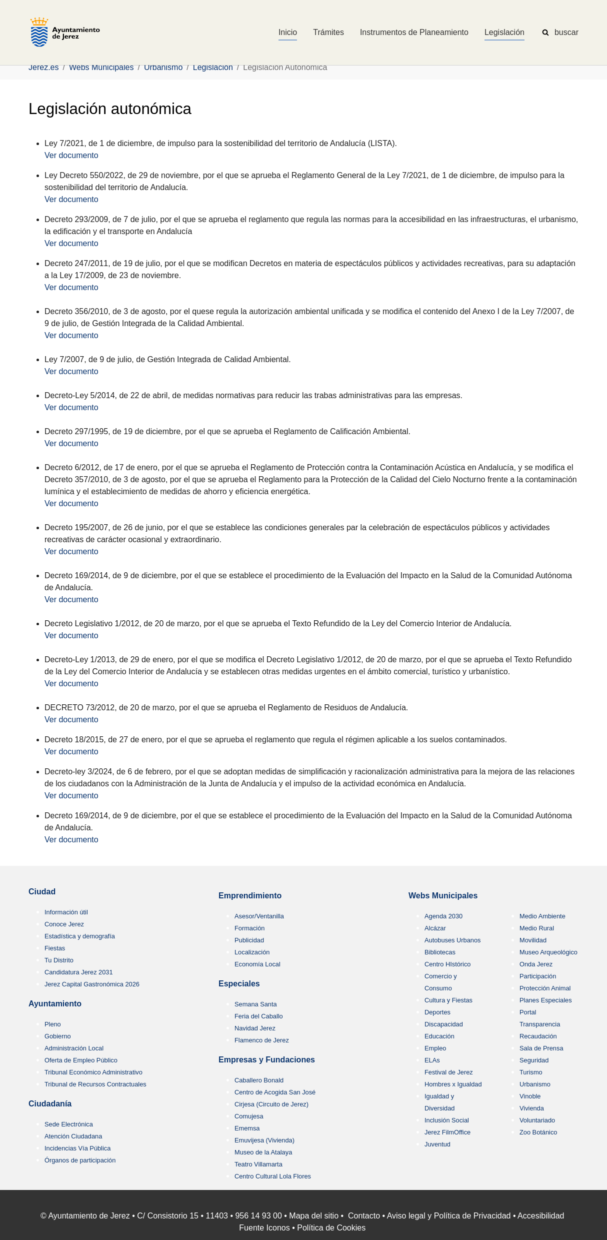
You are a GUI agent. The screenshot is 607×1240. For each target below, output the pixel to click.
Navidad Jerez (255, 1028)
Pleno (52, 1024)
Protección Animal (545, 988)
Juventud (437, 1144)
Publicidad (249, 940)
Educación (439, 1036)
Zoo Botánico (538, 1132)
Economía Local (257, 964)
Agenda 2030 (443, 916)
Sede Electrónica (68, 1124)
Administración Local (74, 1048)
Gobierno (57, 1036)
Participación (538, 976)
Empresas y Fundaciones (266, 1059)
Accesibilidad (541, 1215)
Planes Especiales (546, 1000)
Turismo (531, 1072)
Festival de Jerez (448, 1072)
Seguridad (534, 1060)
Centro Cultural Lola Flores (272, 1176)
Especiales (239, 983)
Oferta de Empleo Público (81, 1060)
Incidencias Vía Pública (77, 1148)
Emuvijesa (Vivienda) (264, 1140)
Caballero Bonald (259, 1080)
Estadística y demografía (79, 936)
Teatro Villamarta (258, 1164)
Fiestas (54, 948)
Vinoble (530, 1096)
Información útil (66, 912)
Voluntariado (537, 1120)
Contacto (364, 1215)
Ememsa (247, 1128)
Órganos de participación (80, 1160)
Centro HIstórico (447, 964)
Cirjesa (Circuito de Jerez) (271, 1104)
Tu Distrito (59, 960)
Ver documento (71, 155)
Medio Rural (537, 928)
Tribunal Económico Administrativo (93, 1072)
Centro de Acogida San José (275, 1092)
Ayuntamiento (55, 1003)
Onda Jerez (536, 964)
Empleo (435, 1048)
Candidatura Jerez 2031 (78, 972)
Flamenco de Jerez (261, 1040)
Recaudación (538, 1036)
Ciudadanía (50, 1103)
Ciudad (42, 891)
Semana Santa (255, 1004)
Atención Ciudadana (73, 1136)
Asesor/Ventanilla (259, 916)
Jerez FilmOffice (447, 1132)
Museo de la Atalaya (263, 1152)
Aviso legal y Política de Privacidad (449, 1215)
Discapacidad (443, 1024)
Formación (249, 928)
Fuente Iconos (264, 1227)
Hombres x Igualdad (453, 1084)
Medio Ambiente (543, 916)
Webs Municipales (443, 895)
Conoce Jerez (64, 924)
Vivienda (532, 1108)
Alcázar (435, 928)
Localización (252, 952)
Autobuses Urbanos (452, 940)
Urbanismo (535, 1084)
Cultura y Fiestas (448, 1000)
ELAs (432, 1060)
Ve (49, 243)
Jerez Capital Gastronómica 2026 (92, 984)
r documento (76, 243)
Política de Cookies (331, 1227)
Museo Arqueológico (549, 952)
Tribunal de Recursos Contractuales (95, 1084)
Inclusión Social (446, 1120)
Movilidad (533, 940)
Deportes (437, 1012)
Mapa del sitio (313, 1215)
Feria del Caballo (258, 1016)
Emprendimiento (250, 895)
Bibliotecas (440, 952)
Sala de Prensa (542, 1048)
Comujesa (249, 1116)
